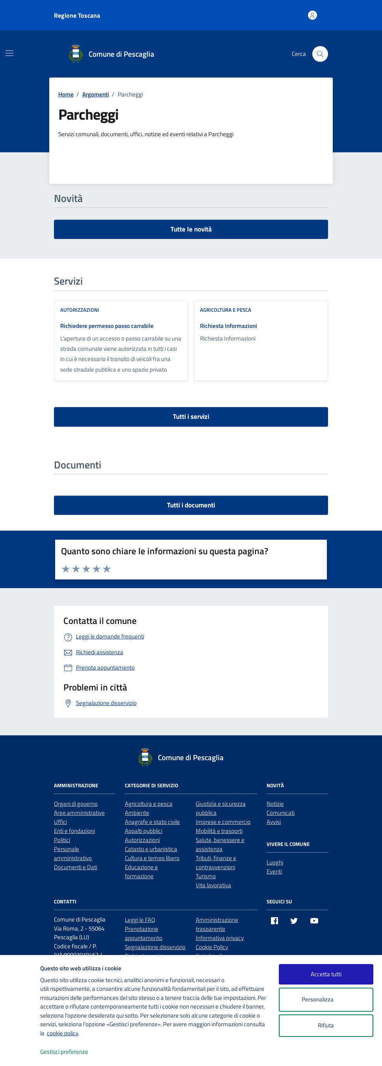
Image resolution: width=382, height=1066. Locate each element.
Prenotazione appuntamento (143, 933)
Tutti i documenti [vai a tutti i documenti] (191, 505)
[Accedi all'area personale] (312, 15)
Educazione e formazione (141, 871)
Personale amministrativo (73, 853)
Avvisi (274, 821)
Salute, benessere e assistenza (220, 844)
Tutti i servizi (191, 416)
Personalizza (326, 999)
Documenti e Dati (75, 867)
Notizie (275, 803)
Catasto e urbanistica (151, 848)
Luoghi (275, 862)
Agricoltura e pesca (225, 310)
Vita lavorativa (213, 885)
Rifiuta (326, 1025)
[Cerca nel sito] (320, 54)
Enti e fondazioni (74, 830)
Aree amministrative (79, 812)
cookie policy (62, 1033)
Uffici (60, 821)
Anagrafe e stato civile (152, 821)
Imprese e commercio (223, 821)
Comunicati (281, 812)
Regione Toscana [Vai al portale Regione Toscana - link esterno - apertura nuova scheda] (77, 15)
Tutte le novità (191, 229)
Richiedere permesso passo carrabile (107, 325)
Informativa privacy (220, 937)
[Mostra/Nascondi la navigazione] (9, 53)
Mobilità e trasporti (219, 830)
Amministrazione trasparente (217, 924)
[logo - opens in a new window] (20, 1052)
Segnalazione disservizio (155, 946)
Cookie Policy (212, 946)
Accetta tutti (326, 974)
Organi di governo (76, 803)
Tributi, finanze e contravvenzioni (216, 862)
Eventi (274, 871)
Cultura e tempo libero (152, 857)
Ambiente (137, 812)
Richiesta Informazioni (228, 325)
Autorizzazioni (79, 310)
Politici (62, 839)
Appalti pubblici (143, 830)
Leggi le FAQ (140, 919)
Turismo (206, 876)
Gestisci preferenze (72, 1052)
